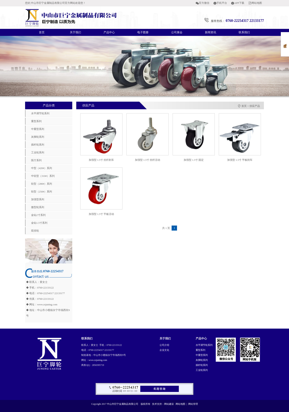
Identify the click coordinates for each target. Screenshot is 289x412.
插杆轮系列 (37, 144)
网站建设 (169, 404)
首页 (42, 32)
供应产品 (254, 105)
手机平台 (222, 2)
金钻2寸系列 (38, 215)
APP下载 (239, 2)
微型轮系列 (37, 207)
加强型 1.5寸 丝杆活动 (147, 159)
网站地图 (256, 2)
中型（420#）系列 (41, 168)
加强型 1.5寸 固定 (194, 159)
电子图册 (143, 32)
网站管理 (193, 404)
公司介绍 (164, 345)
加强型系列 (37, 199)
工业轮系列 (37, 152)
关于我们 (75, 32)
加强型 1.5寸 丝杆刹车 (101, 159)
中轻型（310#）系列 (43, 175)
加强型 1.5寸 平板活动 (101, 214)
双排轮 (35, 230)
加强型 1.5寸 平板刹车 (240, 159)
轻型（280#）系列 (41, 183)
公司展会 (176, 32)
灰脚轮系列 (37, 136)
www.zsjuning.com (47, 304)
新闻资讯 (210, 32)
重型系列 (36, 121)
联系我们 (244, 32)
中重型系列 (37, 129)
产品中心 (109, 32)
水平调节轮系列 (40, 113)
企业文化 (164, 350)
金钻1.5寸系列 (39, 222)
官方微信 (204, 2)
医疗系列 (36, 160)
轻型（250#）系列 (41, 191)
